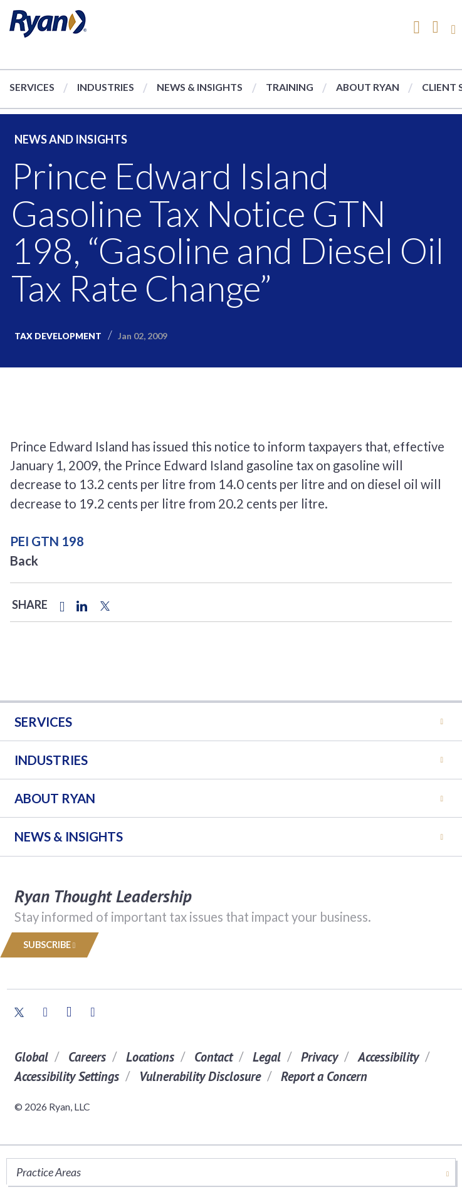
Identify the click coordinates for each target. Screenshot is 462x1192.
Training (289, 87)
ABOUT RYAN (54, 798)
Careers (87, 1056)
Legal (267, 1056)
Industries (105, 87)
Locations (150, 1056)
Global (31, 1056)
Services (32, 87)
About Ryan (367, 87)
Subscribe (49, 944)
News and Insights (70, 139)
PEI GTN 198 (47, 541)
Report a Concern (324, 1076)
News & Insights (200, 87)
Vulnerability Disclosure (200, 1076)
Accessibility (388, 1056)
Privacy (319, 1056)
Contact (213, 1056)
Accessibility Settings (66, 1076)
